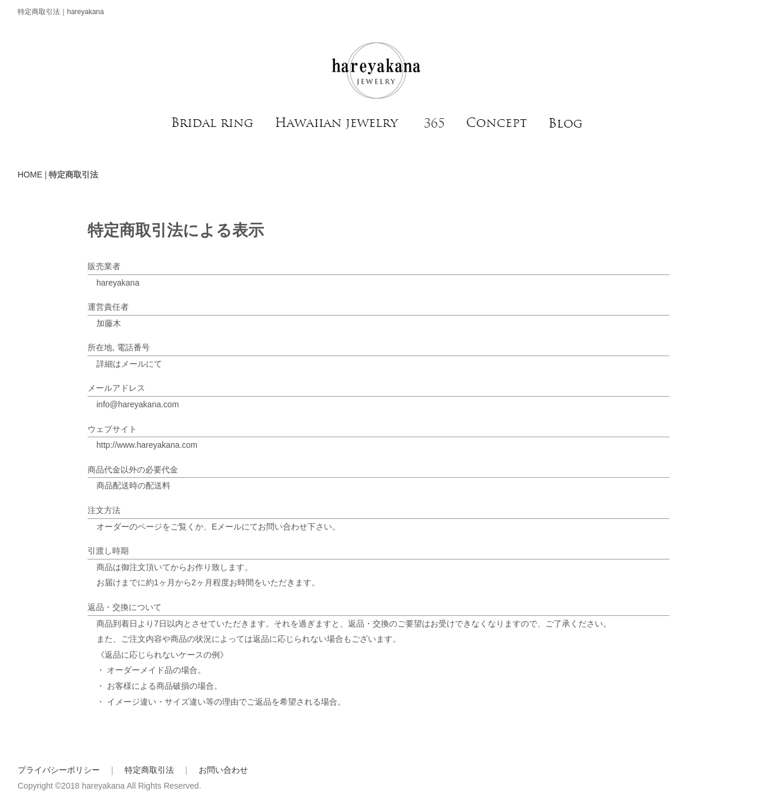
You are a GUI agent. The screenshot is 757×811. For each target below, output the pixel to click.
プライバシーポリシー (59, 770)
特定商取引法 (149, 770)
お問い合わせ (223, 770)
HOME (30, 174)
